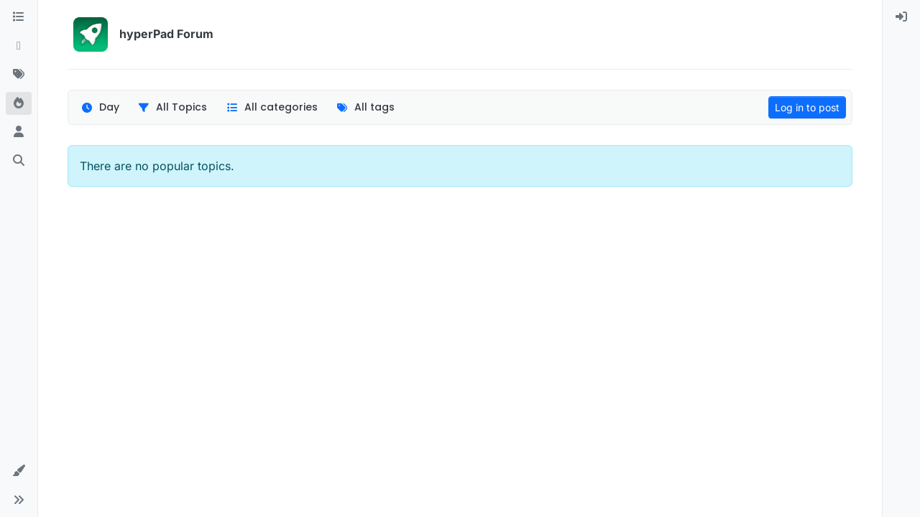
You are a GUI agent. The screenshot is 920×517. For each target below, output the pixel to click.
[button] (19, 471)
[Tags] (19, 74)
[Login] (901, 17)
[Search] (19, 160)
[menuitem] (901, 17)
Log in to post (807, 107)
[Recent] (19, 45)
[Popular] (19, 103)
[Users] (19, 132)
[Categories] (19, 17)
